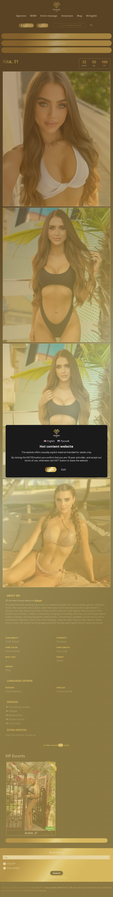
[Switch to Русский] (63, 441)
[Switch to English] (49, 441)
